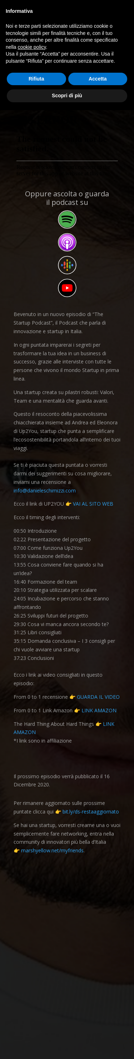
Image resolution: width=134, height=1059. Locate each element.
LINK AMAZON (98, 710)
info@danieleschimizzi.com (45, 490)
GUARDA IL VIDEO (98, 696)
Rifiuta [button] (36, 79)
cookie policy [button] (32, 47)
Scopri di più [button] (67, 95)
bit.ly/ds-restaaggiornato (91, 811)
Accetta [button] (98, 79)
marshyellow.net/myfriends (52, 850)
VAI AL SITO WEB (93, 503)
